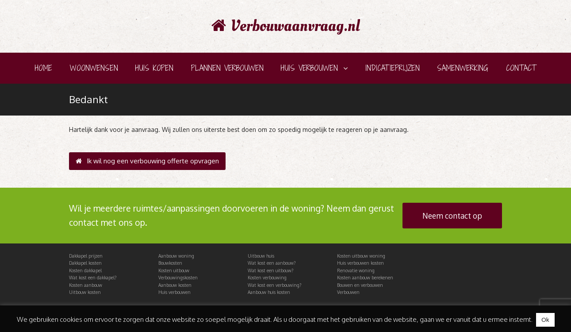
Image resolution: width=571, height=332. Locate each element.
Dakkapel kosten (85, 263)
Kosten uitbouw (173, 270)
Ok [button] (545, 319)
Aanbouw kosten (175, 285)
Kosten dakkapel (85, 270)
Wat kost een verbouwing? (274, 285)
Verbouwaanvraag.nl (285, 26)
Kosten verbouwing (267, 277)
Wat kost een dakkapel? (92, 277)
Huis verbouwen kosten (360, 263)
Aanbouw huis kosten (269, 292)
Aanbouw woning (176, 256)
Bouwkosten (170, 263)
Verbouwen (348, 292)
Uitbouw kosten (85, 292)
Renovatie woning (356, 270)
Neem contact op (452, 215)
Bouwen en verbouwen (360, 285)
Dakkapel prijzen (86, 256)
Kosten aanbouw (85, 285)
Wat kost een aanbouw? (271, 263)
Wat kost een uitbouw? (270, 270)
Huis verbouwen (174, 292)
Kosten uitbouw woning (361, 256)
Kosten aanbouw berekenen (365, 277)
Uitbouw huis (261, 256)
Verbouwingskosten (178, 277)
